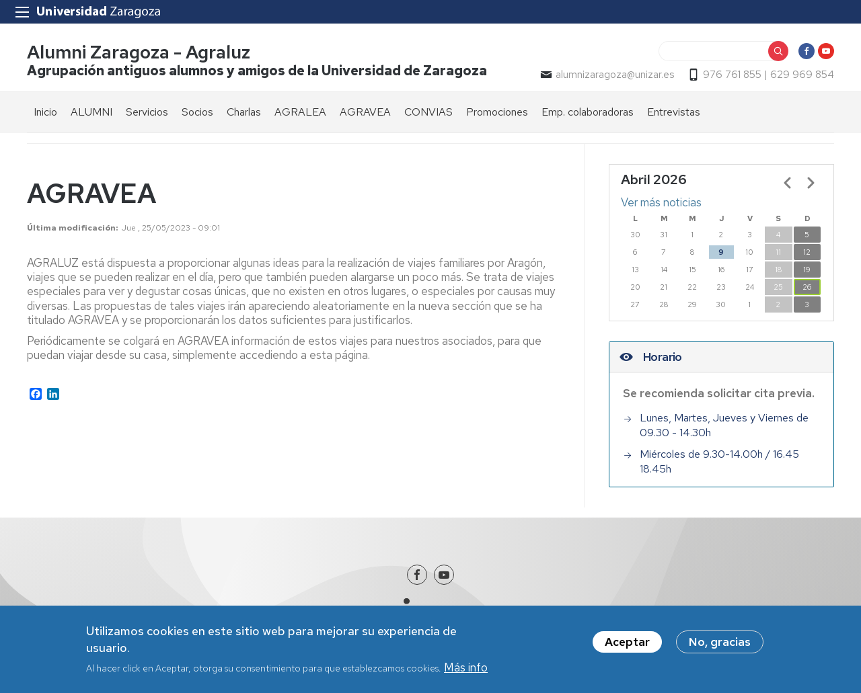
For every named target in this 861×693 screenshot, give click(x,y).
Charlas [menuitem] (244, 112)
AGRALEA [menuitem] (300, 112)
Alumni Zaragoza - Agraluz (138, 53)
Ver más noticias (661, 202)
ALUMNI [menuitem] (91, 112)
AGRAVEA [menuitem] (365, 112)
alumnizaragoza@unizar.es (615, 74)
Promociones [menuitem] (497, 112)
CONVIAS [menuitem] (428, 112)
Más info (466, 667)
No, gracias (720, 642)
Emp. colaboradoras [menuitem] (587, 112)
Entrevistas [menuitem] (673, 112)
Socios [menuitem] (197, 112)
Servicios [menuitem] (147, 112)
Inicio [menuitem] (45, 112)
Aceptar (627, 642)
